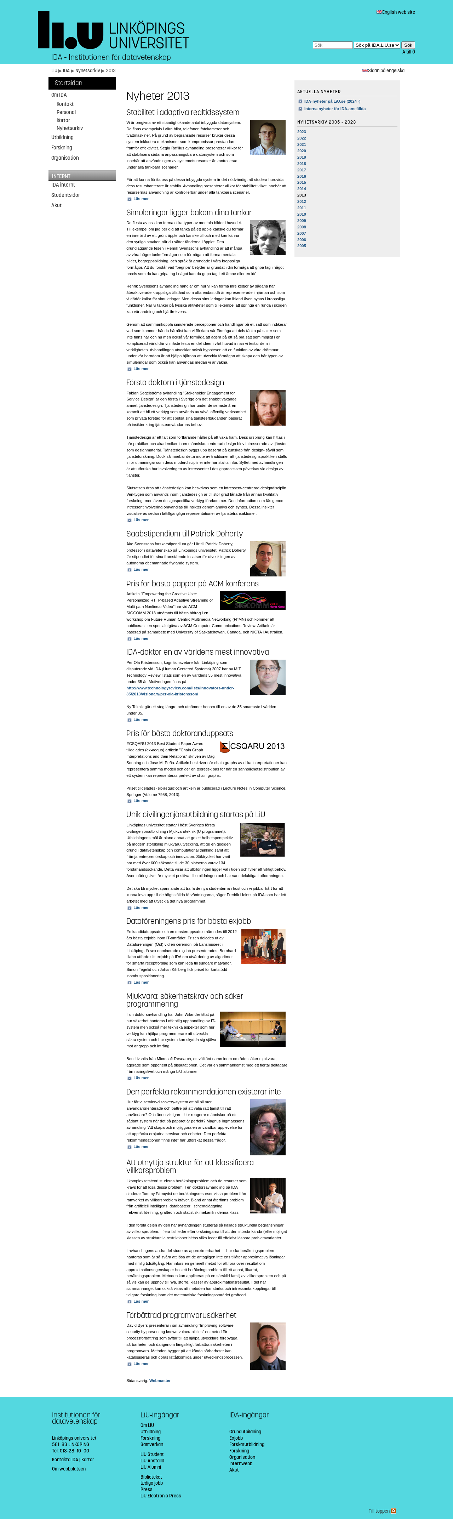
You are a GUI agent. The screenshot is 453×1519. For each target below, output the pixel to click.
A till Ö (408, 52)
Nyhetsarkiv (88, 71)
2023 (301, 132)
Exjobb (236, 1438)
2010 (301, 214)
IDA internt (63, 185)
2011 (301, 208)
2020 (301, 151)
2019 (301, 157)
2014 (301, 189)
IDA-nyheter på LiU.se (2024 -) (332, 101)
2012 (301, 201)
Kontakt (65, 104)
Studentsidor (65, 195)
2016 (301, 176)
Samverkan (152, 1444)
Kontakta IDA (65, 1460)
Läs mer (141, 199)
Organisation (65, 158)
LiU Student (152, 1454)
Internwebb (240, 1464)
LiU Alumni (151, 1467)
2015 (301, 182)
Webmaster (160, 1380)
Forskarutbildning (246, 1444)
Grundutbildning (245, 1432)
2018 (301, 163)
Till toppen (382, 1511)
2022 (301, 138)
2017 (301, 170)
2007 (301, 233)
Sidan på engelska (383, 71)
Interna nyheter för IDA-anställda (335, 109)
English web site (395, 12)
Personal (66, 112)
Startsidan (68, 83)
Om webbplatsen (69, 1469)
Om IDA (59, 95)
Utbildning (62, 137)
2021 (301, 144)
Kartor (63, 120)
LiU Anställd (152, 1461)
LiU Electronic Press (161, 1496)
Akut (56, 205)
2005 (301, 246)
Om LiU (147, 1425)
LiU (54, 71)
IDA (67, 71)
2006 (301, 240)
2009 (301, 220)
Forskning (61, 147)
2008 (301, 227)
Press (147, 1489)
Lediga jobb (152, 1483)
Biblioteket (151, 1477)
